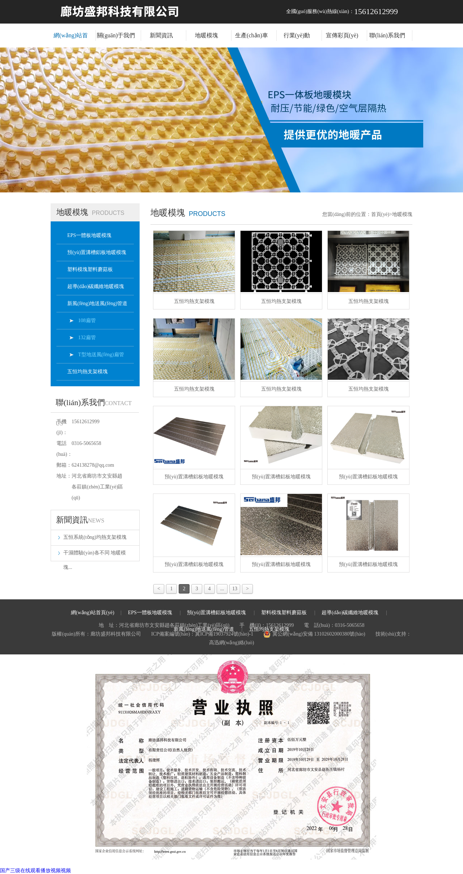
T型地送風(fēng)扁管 (101, 354)
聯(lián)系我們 (387, 35)
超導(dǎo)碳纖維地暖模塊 (95, 286)
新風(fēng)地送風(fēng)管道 (97, 303)
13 (234, 588)
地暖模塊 (206, 35)
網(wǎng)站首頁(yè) (71, 39)
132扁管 (87, 337)
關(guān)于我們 (116, 35)
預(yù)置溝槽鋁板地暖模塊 (96, 252)
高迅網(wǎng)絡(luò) (231, 642)
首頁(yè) (381, 214)
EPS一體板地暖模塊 (89, 235)
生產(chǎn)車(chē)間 (251, 39)
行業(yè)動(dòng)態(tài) (296, 39)
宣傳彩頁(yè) (342, 35)
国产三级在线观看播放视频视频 (35, 870)
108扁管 (87, 320)
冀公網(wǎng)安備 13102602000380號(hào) (314, 634)
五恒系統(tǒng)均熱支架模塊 (95, 537)
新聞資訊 (161, 35)
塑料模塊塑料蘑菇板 (90, 269)
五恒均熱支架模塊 (87, 371)
